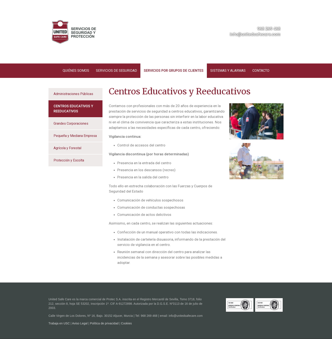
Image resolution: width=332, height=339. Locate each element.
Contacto (260, 71)
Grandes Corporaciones (71, 123)
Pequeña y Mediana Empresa (75, 136)
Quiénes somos (76, 71)
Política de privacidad (104, 323)
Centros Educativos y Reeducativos (73, 108)
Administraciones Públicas (73, 94)
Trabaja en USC (59, 323)
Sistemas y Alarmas (228, 71)
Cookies (126, 323)
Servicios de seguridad (116, 71)
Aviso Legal (80, 323)
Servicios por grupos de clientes (173, 71)
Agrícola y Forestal (67, 148)
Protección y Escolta (69, 160)
